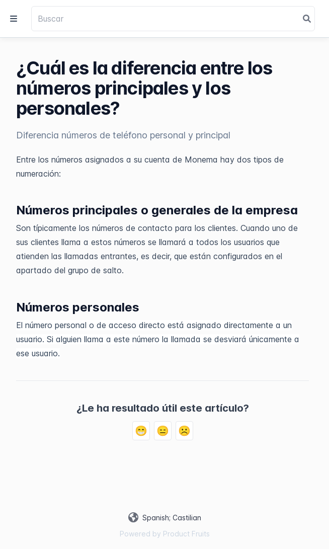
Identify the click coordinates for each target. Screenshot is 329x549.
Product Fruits (186, 533)
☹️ (184, 430)
